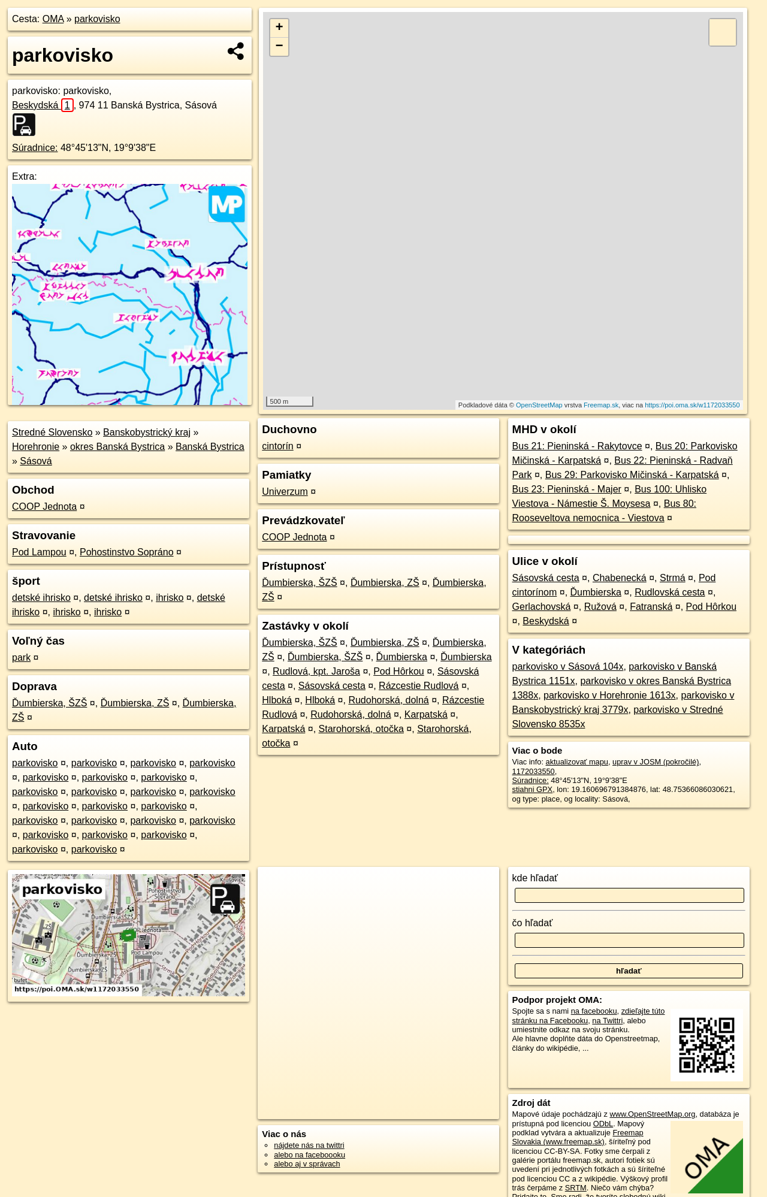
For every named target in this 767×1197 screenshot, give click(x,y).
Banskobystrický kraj (147, 432)
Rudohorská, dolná (388, 700)
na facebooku (594, 1010)
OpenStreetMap (539, 405)
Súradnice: (35, 148)
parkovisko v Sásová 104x (568, 666)
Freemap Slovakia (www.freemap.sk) (578, 1137)
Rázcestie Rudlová (418, 686)
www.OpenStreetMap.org (652, 1114)
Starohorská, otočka (361, 729)
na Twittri (607, 1020)
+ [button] (279, 28)
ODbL (603, 1123)
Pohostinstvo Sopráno (127, 552)
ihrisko (169, 598)
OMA (53, 19)
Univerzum (284, 491)
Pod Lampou (39, 552)
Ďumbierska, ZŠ (135, 703)
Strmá (673, 578)
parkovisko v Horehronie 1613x (609, 695)
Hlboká (277, 700)
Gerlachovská (541, 606)
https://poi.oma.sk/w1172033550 (692, 405)
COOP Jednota (44, 506)
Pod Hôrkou (398, 671)
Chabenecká (620, 578)
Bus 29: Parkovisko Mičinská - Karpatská (632, 475)
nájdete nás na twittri (309, 1145)
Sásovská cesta (332, 686)
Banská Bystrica (210, 447)
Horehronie (35, 447)
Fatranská (651, 606)
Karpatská (426, 714)
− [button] (279, 47)
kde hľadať (535, 878)
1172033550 (533, 771)
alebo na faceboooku (309, 1154)
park (21, 657)
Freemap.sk (601, 405)
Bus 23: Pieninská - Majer (566, 489)
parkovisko (97, 19)
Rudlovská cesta (670, 592)
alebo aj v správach (307, 1163)
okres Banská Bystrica (117, 447)
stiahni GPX (532, 789)
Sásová (36, 461)
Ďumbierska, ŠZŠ (49, 703)
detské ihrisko (41, 598)
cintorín (277, 446)
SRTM (576, 1187)
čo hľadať (532, 923)
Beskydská (43, 105)
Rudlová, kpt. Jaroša (316, 671)
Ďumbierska (401, 657)
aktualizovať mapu (577, 761)
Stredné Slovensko (52, 432)
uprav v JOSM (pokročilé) (655, 761)
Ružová (600, 606)
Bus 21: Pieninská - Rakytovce (577, 446)
